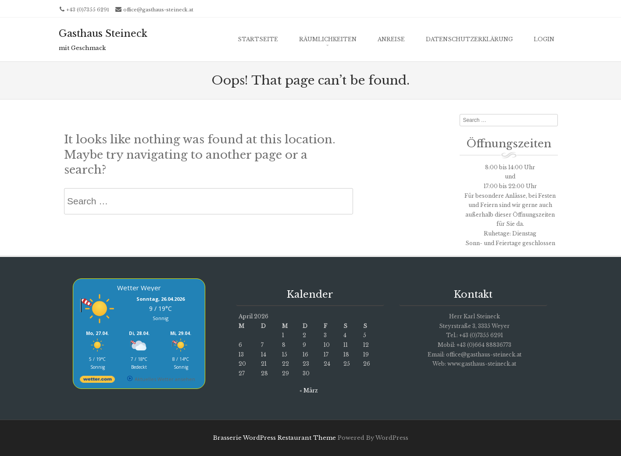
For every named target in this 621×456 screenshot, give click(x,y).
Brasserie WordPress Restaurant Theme (274, 438)
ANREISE (391, 39)
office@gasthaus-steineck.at (158, 10)
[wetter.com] (97, 381)
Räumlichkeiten (328, 39)
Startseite (258, 39)
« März (309, 390)
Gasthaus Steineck (103, 33)
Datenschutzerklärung (469, 39)
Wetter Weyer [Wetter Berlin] (139, 287)
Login (544, 39)
